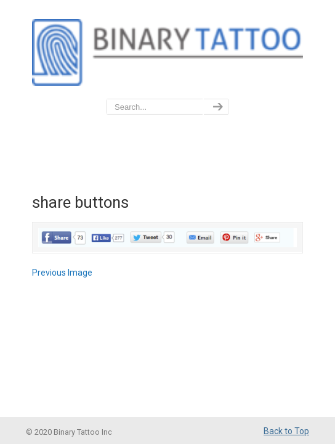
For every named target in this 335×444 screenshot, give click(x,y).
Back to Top (286, 431)
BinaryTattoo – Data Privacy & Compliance (167, 50)
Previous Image (62, 273)
